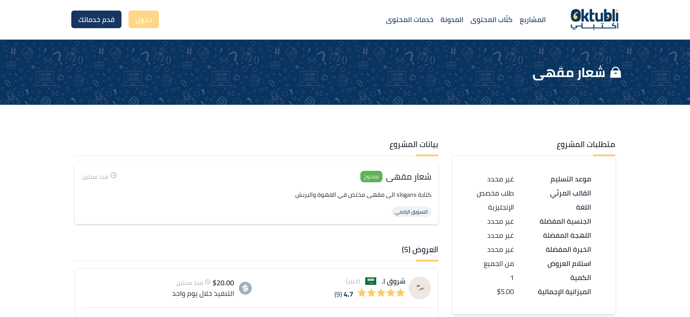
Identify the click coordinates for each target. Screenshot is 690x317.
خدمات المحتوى (409, 19)
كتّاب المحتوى (491, 19)
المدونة (451, 19)
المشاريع (533, 19)
